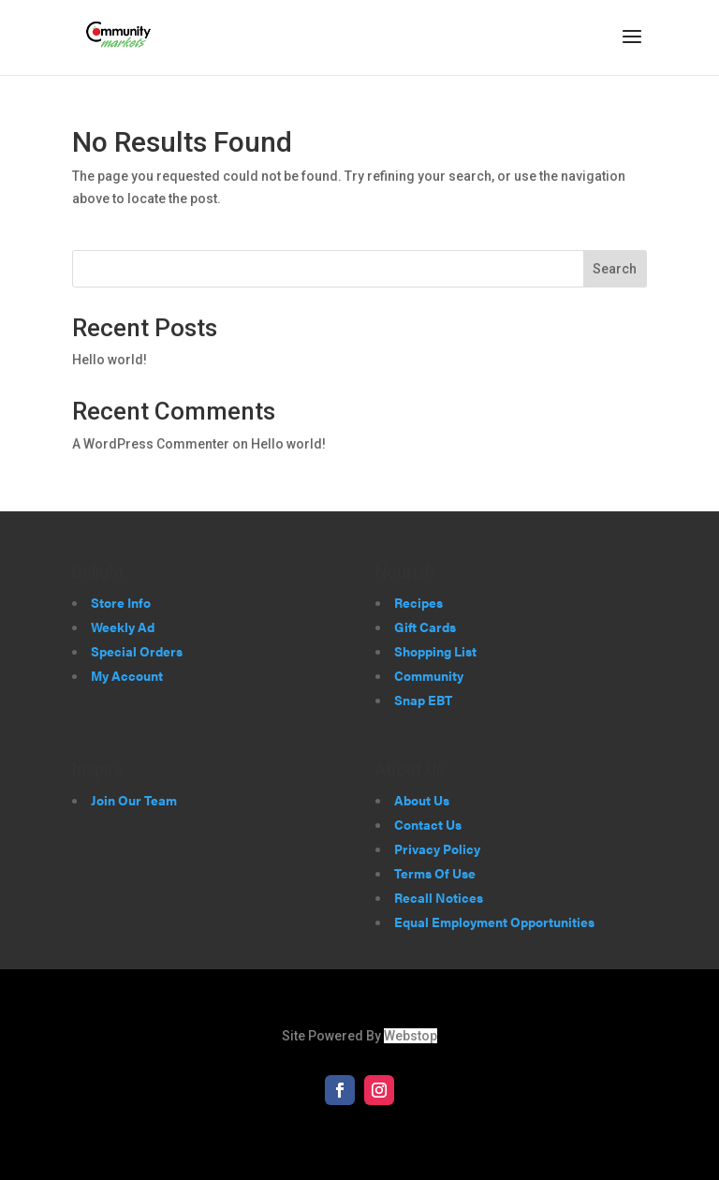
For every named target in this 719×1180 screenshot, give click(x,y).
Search (615, 268)
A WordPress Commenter (150, 443)
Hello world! (109, 359)
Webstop (410, 1035)
